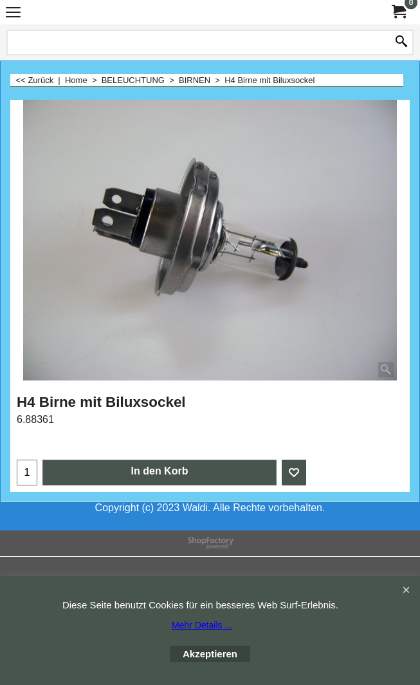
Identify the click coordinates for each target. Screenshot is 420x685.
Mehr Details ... (202, 625)
